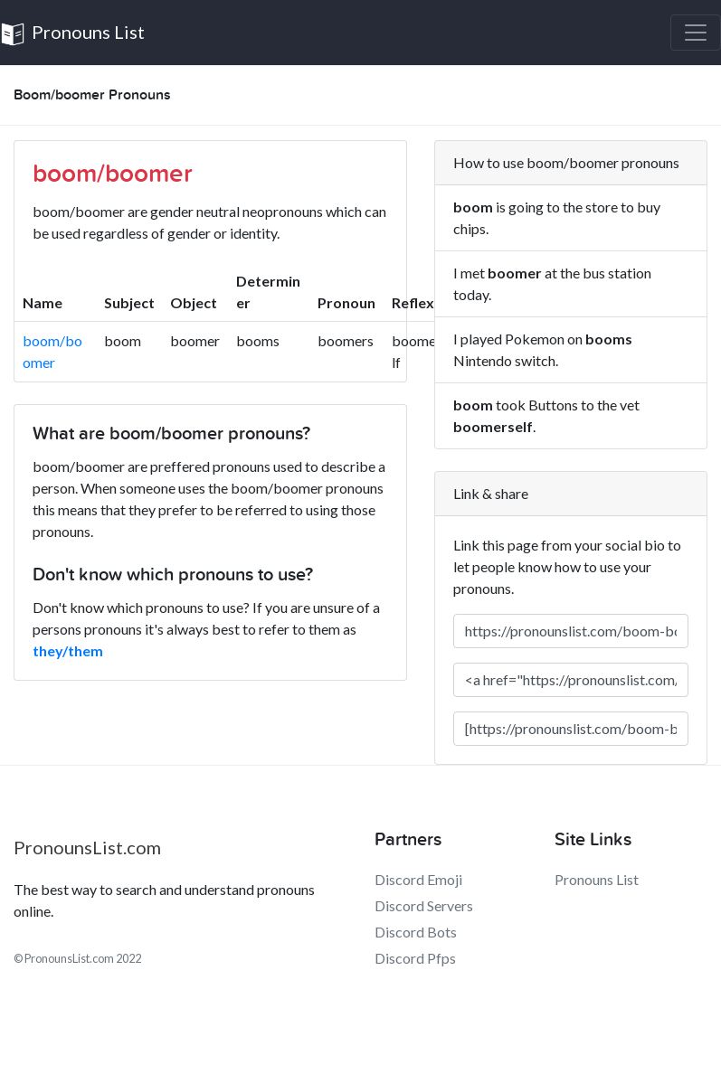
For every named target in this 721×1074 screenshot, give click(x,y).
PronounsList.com (87, 847)
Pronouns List (72, 34)
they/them (68, 650)
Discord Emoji (418, 879)
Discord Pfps (415, 957)
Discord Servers (424, 905)
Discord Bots (416, 931)
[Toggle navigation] (695, 32)
